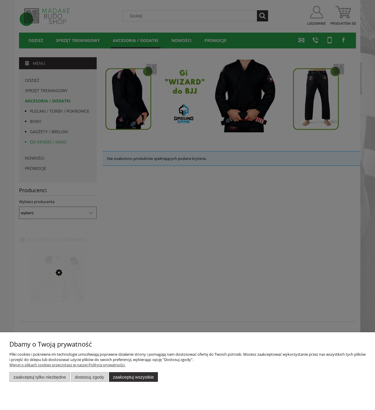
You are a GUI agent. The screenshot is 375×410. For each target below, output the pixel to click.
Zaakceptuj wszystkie (133, 376)
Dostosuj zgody (89, 376)
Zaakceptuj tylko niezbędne (39, 376)
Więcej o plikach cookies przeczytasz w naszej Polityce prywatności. (67, 364)
